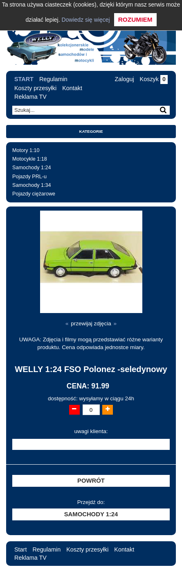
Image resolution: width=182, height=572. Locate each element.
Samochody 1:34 (31, 185)
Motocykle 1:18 (29, 159)
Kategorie (91, 131)
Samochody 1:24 (31, 167)
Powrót (91, 480)
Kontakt (72, 88)
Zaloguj (124, 79)
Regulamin (53, 79)
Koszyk (154, 79)
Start (24, 79)
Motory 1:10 (26, 150)
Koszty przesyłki (35, 88)
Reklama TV (30, 96)
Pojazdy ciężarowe (33, 194)
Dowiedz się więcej (85, 19)
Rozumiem (135, 19)
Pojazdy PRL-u (29, 176)
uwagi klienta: (91, 431)
